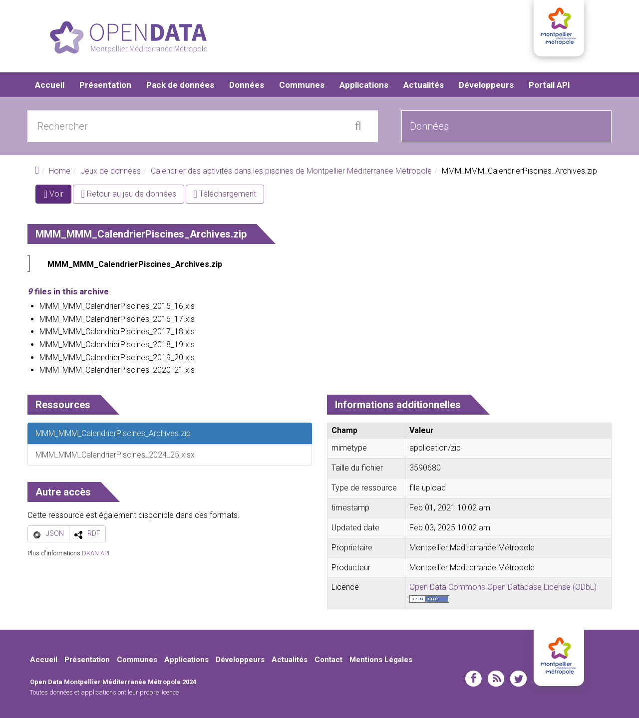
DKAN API (95, 553)
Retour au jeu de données (128, 194)
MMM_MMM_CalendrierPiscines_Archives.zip (134, 264)
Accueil (49, 85)
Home (59, 171)
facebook (473, 679)
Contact (328, 659)
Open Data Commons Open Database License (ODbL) (503, 587)
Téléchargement (225, 194)
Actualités (423, 85)
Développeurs (486, 85)
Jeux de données (110, 171)
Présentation (105, 85)
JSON (55, 533)
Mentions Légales (380, 659)
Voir (57, 196)
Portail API (549, 85)
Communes (301, 85)
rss (496, 679)
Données (246, 85)
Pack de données (180, 85)
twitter (518, 679)
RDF (93, 533)
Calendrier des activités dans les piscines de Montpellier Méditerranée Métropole (291, 171)
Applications (363, 85)
